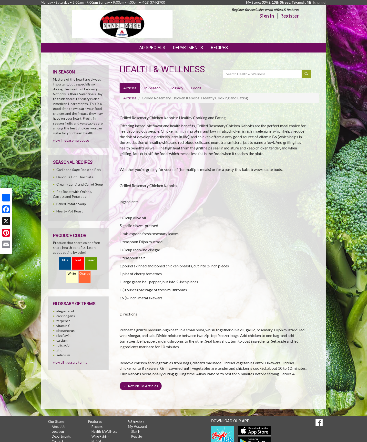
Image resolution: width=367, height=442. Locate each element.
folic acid (63, 345)
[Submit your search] (306, 74)
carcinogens (65, 316)
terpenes (63, 321)
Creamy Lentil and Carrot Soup (79, 184)
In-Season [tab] (152, 87)
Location (58, 431)
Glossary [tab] (175, 87)
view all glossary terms (70, 362)
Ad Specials (152, 47)
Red (78, 260)
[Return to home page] (122, 23)
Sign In (266, 16)
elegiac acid (65, 311)
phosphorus (65, 330)
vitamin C (63, 326)
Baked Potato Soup (71, 204)
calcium (62, 340)
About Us (58, 427)
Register (289, 16)
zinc (59, 350)
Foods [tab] (196, 87)
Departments (61, 436)
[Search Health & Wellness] (262, 74)
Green (91, 260)
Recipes (219, 47)
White (72, 273)
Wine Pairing (100, 436)
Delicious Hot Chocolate (74, 177)
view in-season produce (71, 140)
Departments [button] (188, 47)
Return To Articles (140, 385)
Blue (65, 260)
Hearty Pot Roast (69, 211)
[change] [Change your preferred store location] (319, 2)
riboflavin (63, 335)
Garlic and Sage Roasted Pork (78, 170)
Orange (84, 273)
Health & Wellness (104, 431)
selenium (63, 355)
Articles (129, 97)
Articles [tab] (129, 87)
